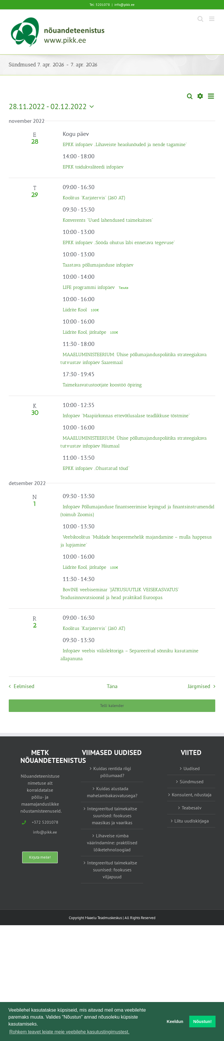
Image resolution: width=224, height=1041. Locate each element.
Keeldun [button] (175, 1021)
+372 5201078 (45, 822)
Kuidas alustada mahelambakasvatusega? (112, 792)
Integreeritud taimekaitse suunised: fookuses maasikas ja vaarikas (112, 815)
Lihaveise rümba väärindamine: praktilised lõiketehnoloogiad (112, 842)
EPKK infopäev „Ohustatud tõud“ (96, 468)
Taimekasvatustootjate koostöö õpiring (102, 385)
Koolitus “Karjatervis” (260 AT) (94, 197)
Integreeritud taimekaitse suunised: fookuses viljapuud (112, 870)
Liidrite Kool (75, 309)
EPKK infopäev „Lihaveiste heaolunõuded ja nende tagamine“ (125, 144)
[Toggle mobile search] (200, 19)
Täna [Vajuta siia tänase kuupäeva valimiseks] (112, 686)
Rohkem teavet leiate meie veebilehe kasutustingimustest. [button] (69, 1031)
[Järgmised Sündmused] (203, 686)
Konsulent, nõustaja (191, 794)
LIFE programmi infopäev (89, 287)
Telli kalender (112, 705)
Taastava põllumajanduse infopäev (98, 265)
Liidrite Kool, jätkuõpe (85, 332)
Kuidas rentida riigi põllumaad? (112, 771)
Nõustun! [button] (202, 1021)
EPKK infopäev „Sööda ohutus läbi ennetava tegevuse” (119, 242)
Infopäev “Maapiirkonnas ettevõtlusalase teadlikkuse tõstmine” (126, 415)
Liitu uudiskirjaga (191, 821)
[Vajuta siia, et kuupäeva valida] (53, 106)
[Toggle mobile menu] (212, 19)
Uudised (191, 768)
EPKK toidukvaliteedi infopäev (93, 167)
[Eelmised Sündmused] (20, 686)
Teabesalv (192, 808)
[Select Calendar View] (211, 96)
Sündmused (192, 781)
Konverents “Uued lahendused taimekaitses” (108, 220)
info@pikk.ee (124, 4)
